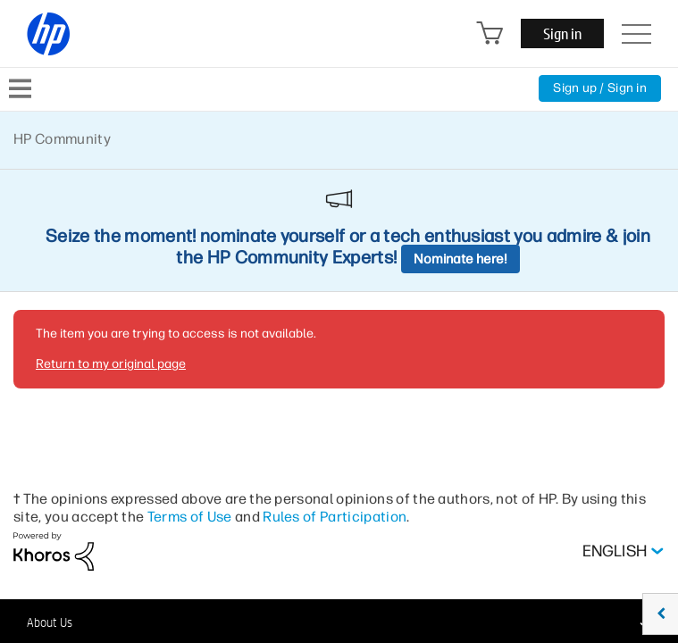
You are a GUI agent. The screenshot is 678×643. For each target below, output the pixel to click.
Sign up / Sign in (600, 88)
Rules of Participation (334, 516)
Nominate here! (460, 259)
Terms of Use (189, 516)
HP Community (62, 138)
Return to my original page (111, 364)
